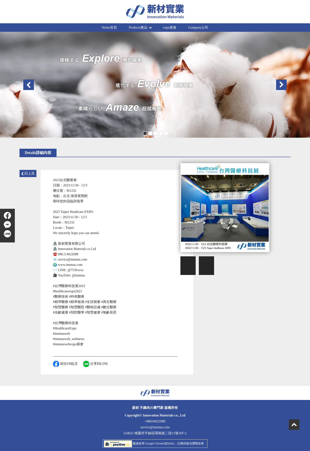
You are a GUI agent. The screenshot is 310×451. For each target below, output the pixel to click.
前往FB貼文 (65, 364)
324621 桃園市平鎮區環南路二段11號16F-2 (155, 433)
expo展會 (169, 27)
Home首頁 (109, 27)
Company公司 (198, 27)
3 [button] (155, 133)
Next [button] (281, 84)
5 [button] (165, 133)
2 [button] (149, 133)
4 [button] (160, 133)
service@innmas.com (155, 427)
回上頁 (28, 173)
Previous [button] (28, 84)
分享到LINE (95, 364)
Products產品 (140, 27)
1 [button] (144, 133)
